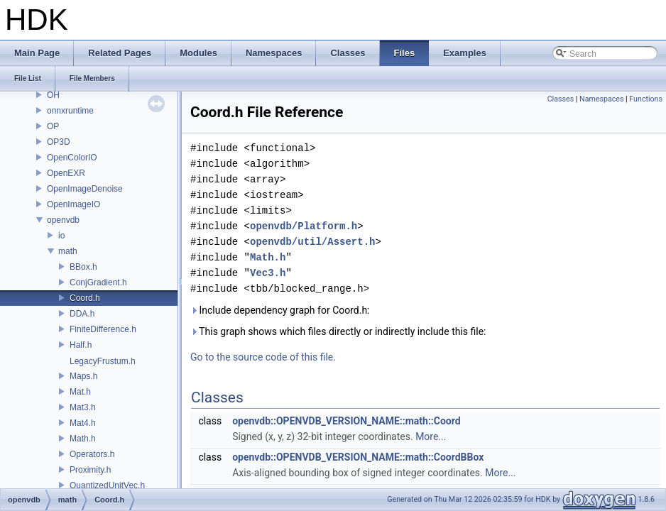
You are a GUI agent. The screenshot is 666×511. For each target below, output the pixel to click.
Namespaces (601, 99)
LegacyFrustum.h (103, 361)
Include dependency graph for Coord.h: (280, 310)
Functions (645, 99)
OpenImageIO (73, 204)
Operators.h (92, 454)
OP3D (58, 142)
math (67, 251)
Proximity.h (90, 470)
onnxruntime (70, 111)
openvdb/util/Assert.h (312, 241)
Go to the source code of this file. (263, 357)
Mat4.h (83, 423)
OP (53, 126)
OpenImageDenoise (85, 189)
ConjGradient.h (98, 282)
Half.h (81, 345)
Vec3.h (267, 273)
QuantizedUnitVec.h (107, 485)
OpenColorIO (72, 158)
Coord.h (85, 298)
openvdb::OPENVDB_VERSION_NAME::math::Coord (346, 421)
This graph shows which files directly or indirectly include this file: (338, 331)
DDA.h (82, 314)
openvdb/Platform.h (303, 226)
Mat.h (80, 392)
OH (53, 95)
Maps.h (83, 376)
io (61, 236)
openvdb (63, 220)
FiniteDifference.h (103, 329)
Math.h (83, 439)
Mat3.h (83, 407)
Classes (560, 99)
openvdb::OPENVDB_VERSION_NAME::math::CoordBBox (358, 457)
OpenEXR (66, 173)
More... (430, 436)
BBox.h (83, 267)
